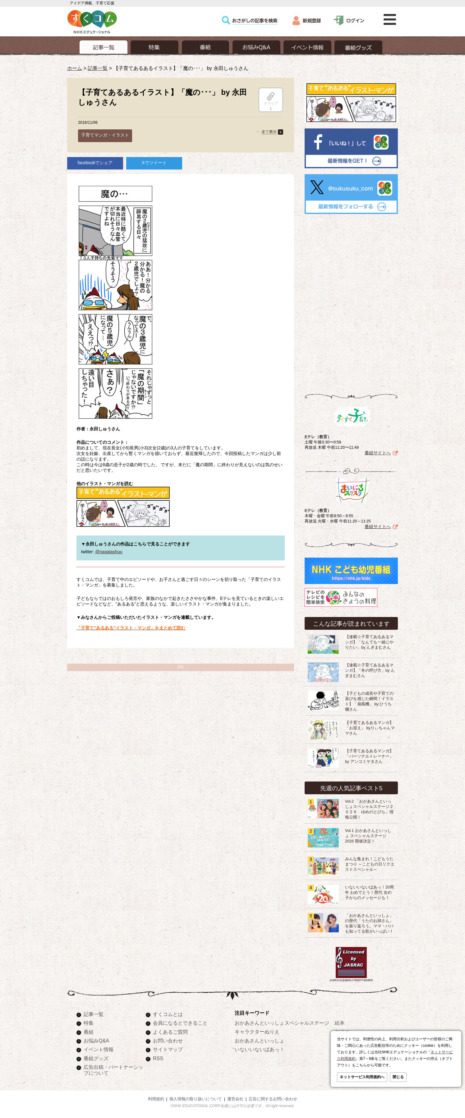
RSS (158, 1058)
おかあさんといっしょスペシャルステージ (282, 1023)
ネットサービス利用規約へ (362, 1077)
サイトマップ (168, 1049)
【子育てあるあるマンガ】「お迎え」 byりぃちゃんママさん (370, 728)
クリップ (271, 98)
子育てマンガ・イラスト (105, 134)
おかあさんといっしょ (259, 1040)
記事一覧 (98, 68)
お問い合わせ (168, 1040)
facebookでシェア (95, 162)
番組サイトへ (378, 452)
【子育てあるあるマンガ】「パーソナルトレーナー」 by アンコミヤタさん (369, 756)
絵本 (340, 1023)
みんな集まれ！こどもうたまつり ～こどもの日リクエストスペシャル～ (370, 864)
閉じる (398, 1077)
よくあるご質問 (170, 1032)
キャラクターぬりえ (257, 1031)
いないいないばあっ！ (259, 1049)
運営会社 (235, 1099)
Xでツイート (154, 162)
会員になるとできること (180, 1023)
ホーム (74, 68)
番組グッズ (96, 1058)
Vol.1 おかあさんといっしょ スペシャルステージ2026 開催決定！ (368, 835)
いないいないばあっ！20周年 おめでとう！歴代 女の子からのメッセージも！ (369, 892)
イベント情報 (98, 1049)
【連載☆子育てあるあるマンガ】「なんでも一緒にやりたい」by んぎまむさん (369, 642)
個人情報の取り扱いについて (195, 1099)
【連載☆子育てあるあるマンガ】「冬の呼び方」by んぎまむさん (370, 670)
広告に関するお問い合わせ (273, 1099)
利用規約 (156, 1099)
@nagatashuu (108, 551)
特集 (89, 1023)
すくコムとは (168, 1014)
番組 (89, 1032)
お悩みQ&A (96, 1040)
